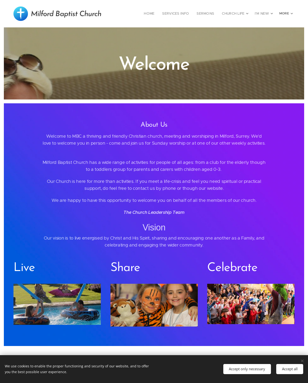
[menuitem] (144, 14)
